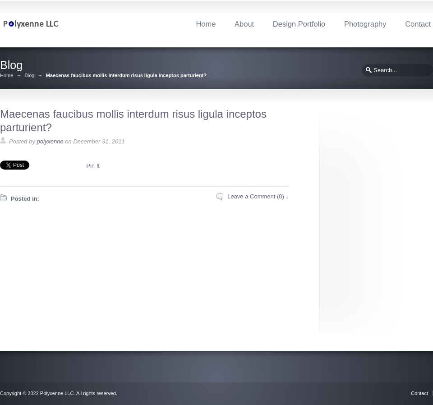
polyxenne (50, 141)
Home (206, 24)
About (244, 24)
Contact (418, 24)
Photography (365, 24)
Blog (29, 75)
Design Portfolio (299, 24)
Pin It (93, 165)
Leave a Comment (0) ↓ (258, 196)
